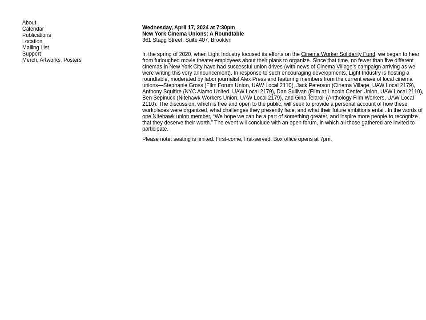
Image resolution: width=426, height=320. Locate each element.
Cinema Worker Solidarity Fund (338, 54)
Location (32, 41)
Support (31, 54)
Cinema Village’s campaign (349, 67)
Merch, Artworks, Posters (51, 60)
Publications (36, 35)
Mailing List (35, 47)
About (29, 23)
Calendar (33, 29)
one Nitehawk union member (176, 116)
